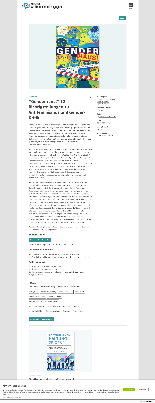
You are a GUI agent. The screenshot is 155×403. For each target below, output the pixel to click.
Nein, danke (142, 389)
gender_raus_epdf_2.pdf (107, 116)
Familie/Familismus (66, 291)
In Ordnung (129, 389)
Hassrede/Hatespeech (71, 306)
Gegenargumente (54, 296)
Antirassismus (63, 287)
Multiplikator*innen (36, 275)
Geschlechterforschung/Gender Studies (43, 301)
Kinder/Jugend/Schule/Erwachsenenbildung (45, 266)
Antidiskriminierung (48, 287)
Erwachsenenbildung (48, 291)
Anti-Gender (33, 287)
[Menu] (131, 5)
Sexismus (66, 311)
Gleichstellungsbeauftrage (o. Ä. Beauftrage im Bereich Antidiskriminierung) (56, 272)
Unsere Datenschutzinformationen (11, 397)
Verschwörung (78, 311)
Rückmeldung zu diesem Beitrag (41, 319)
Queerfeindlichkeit (36, 311)
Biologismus (33, 291)
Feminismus (79, 291)
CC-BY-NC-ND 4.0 (103, 123)
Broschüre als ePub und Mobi (40, 240)
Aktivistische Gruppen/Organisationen (43, 269)
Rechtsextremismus (53, 311)
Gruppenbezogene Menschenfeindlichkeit (44, 306)
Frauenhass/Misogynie (37, 296)
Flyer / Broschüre (103, 104)
